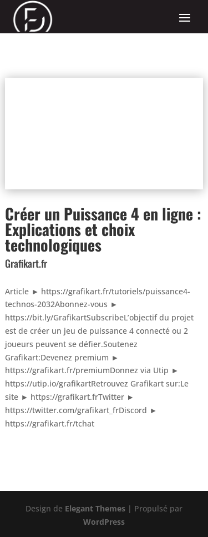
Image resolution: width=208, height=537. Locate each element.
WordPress (104, 521)
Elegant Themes (95, 508)
